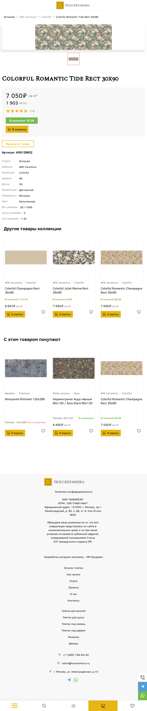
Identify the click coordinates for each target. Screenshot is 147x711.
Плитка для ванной (73, 611)
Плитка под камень (73, 624)
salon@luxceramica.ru (76, 663)
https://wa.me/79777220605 (142, 695)
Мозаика (73, 637)
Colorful (31, 282)
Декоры (73, 643)
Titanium (24, 393)
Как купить (73, 574)
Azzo (77, 393)
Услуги (73, 581)
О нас (73, 594)
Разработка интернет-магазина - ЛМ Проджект (73, 557)
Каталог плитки (73, 568)
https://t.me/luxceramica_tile (142, 686)
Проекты (73, 587)
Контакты (73, 600)
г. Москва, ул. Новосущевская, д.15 (76, 671)
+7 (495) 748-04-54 (142, 677)
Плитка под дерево (73, 630)
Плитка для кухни (73, 617)
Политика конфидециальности (73, 491)
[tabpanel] (26, 277)
